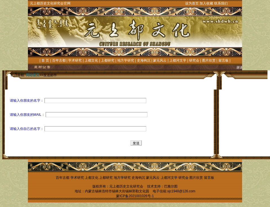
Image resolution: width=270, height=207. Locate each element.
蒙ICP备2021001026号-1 (135, 196)
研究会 (194, 60)
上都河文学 (177, 60)
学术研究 (75, 60)
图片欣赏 (209, 60)
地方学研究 (125, 60)
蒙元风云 (160, 60)
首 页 (45, 60)
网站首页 (32, 75)
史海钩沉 (144, 60)
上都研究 (107, 60)
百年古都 (59, 60)
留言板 (223, 60)
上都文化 (91, 60)
